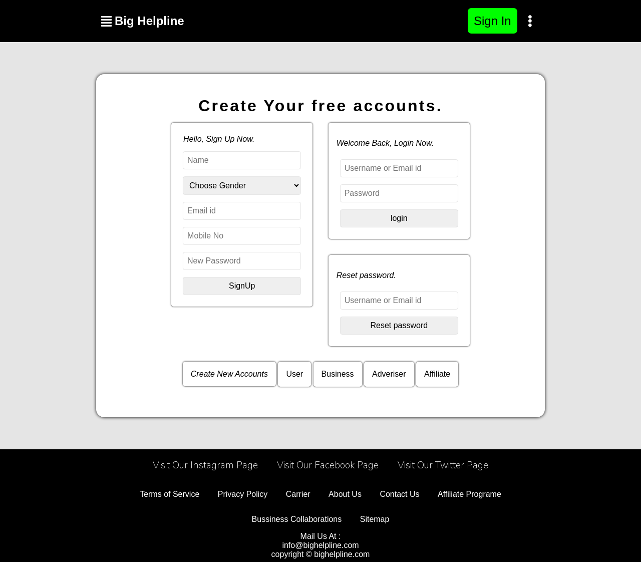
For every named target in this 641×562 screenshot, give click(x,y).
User (294, 374)
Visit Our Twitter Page (443, 465)
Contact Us (399, 494)
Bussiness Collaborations (297, 519)
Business (338, 374)
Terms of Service (169, 494)
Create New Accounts (229, 374)
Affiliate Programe (469, 494)
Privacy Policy (243, 494)
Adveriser (389, 374)
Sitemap (375, 519)
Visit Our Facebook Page (328, 465)
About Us (345, 494)
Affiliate (437, 374)
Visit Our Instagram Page (205, 465)
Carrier (298, 494)
